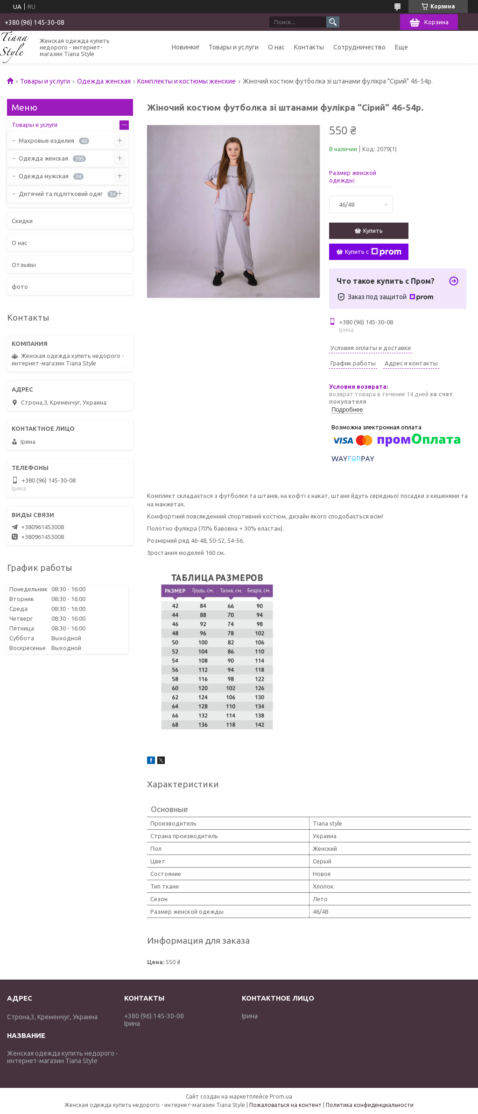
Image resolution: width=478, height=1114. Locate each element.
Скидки (22, 220)
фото (20, 286)
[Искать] (332, 22)
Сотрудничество (359, 47)
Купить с (373, 252)
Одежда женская (104, 81)
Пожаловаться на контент (285, 1105)
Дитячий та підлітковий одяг (61, 193)
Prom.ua (281, 1096)
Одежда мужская (44, 176)
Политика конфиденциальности (370, 1105)
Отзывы (24, 264)
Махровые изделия (46, 140)
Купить (373, 230)
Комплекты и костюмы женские (186, 81)
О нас (276, 47)
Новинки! (185, 47)
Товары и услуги (234, 47)
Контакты (309, 47)
